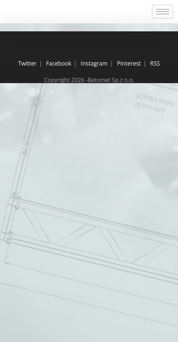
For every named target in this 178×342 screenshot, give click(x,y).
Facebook (58, 63)
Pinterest (129, 63)
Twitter (27, 63)
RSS (155, 63)
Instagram (94, 63)
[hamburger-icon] (162, 12)
